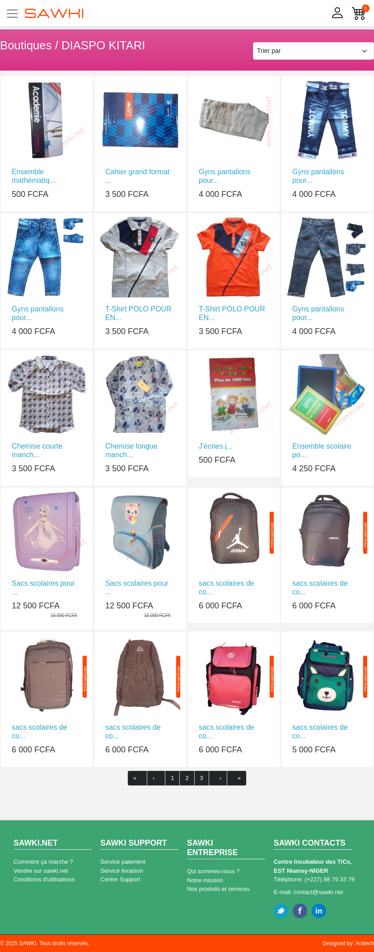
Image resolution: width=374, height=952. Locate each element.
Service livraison (121, 870)
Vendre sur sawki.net (41, 870)
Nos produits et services (218, 888)
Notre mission (205, 880)
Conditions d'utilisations (44, 879)
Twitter (281, 911)
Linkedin (319, 911)
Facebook (300, 911)
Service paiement (122, 861)
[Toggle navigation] (12, 13)
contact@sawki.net (318, 892)
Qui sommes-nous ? (213, 871)
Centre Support (120, 879)
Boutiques (26, 45)
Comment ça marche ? (43, 861)
